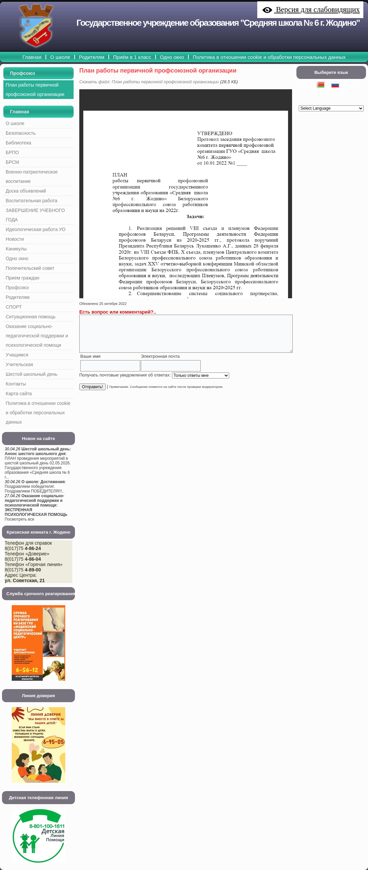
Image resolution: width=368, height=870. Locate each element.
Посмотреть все (19, 519)
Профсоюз (22, 73)
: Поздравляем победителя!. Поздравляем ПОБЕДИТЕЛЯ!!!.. (35, 486)
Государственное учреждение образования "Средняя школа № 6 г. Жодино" (218, 23)
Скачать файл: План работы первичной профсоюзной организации (149, 81)
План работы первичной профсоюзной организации (158, 70)
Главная (19, 111)
